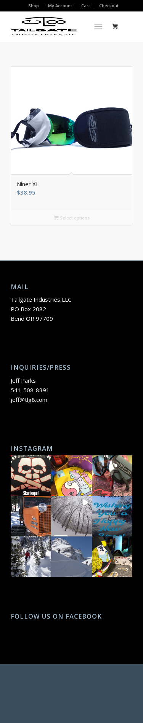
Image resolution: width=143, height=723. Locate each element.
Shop (33, 5)
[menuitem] (33, 6)
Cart (85, 5)
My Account (60, 5)
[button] (31, 475)
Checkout (109, 5)
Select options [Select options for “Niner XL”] (72, 217)
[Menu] (98, 26)
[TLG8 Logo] (59, 26)
